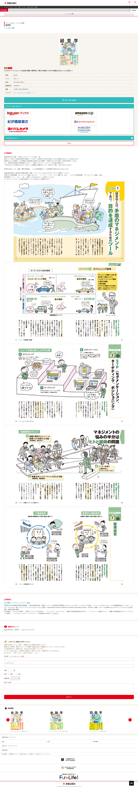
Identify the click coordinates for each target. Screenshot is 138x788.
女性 (18, 674)
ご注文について (39, 754)
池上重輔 (8, 28)
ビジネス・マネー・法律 (14, 7)
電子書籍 (95, 741)
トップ (5, 7)
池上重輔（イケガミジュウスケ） (15, 603)
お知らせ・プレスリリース (9, 746)
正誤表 (69, 143)
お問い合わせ (23, 754)
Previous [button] (8, 719)
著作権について (14, 754)
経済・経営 (30, 7)
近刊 (48, 741)
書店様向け (5, 750)
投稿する (69, 697)
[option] (29, 721)
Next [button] (130, 719)
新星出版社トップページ (9, 737)
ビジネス (24, 7)
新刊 (3, 741)
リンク (47, 754)
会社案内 (4, 754)
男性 (10, 674)
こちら (36, 653)
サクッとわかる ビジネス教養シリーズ (24, 93)
